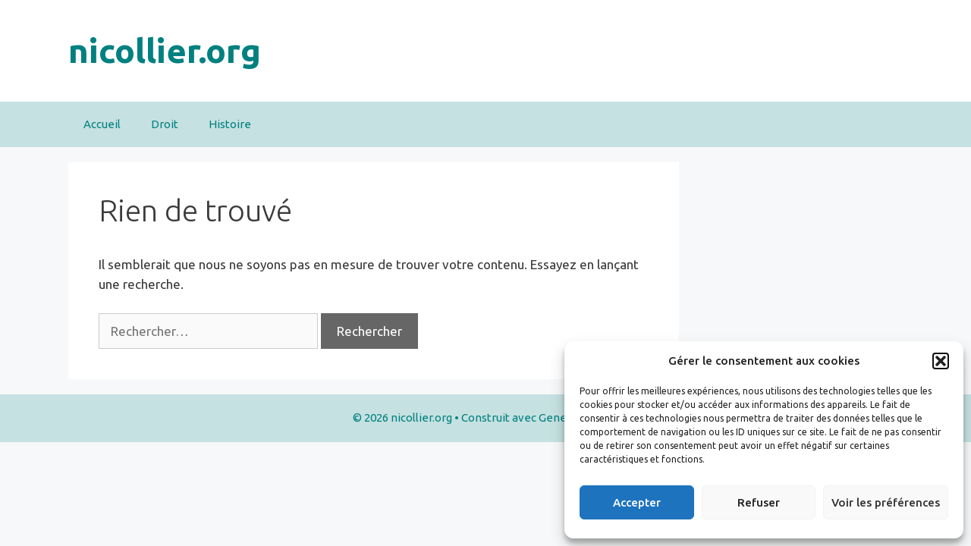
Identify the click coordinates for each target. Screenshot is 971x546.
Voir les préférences (885, 502)
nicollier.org (164, 50)
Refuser (758, 502)
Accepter (637, 502)
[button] (940, 361)
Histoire (230, 124)
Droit (164, 124)
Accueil (102, 124)
